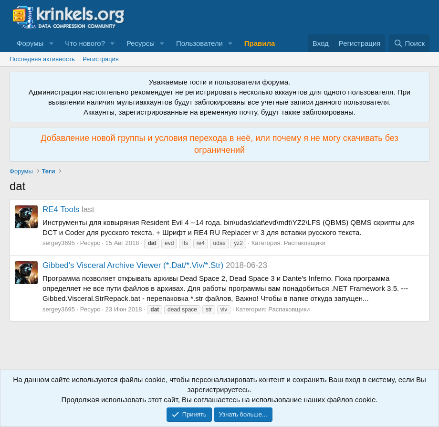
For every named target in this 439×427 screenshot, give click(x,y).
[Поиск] (409, 43)
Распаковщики (304, 242)
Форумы (30, 43)
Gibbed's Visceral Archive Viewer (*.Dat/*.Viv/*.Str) (132, 265)
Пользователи (199, 43)
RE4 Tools (60, 209)
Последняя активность (42, 59)
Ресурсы (140, 43)
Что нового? (85, 43)
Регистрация (101, 59)
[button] (51, 43)
